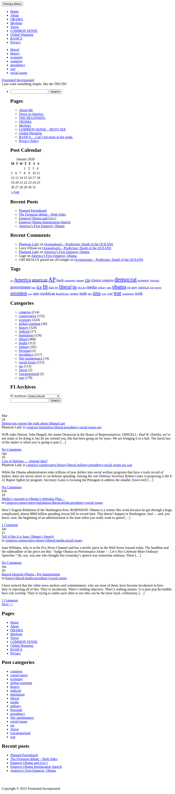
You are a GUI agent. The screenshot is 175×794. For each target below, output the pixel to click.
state (83, 293)
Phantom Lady (29, 244)
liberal (14, 49)
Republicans (62, 293)
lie (74, 287)
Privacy (15, 42)
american (40, 280)
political (143, 287)
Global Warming (21, 34)
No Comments (12, 449)
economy (16, 57)
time (97, 293)
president (18, 293)
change (80, 280)
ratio (36, 293)
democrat (126, 279)
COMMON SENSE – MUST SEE (42, 129)
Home (14, 11)
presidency (17, 65)
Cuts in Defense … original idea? (25, 461)
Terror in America (31, 114)
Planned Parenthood (32, 210)
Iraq (51, 287)
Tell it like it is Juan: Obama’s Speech (28, 536)
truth (104, 294)
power (158, 287)
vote (110, 293)
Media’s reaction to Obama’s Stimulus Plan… (33, 499)
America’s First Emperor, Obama (42, 226)
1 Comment (10, 525)
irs (56, 287)
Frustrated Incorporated (18, 80)
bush (59, 280)
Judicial (24, 331)
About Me (26, 110)
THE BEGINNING (32, 118)
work (139, 293)
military (102, 287)
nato (109, 287)
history (15, 53)
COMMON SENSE (24, 31)
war (12, 69)
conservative (27, 316)
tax (90, 293)
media (92, 287)
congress (16, 61)
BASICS (16, 38)
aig (11, 280)
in (45, 286)
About (14, 15)
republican (47, 293)
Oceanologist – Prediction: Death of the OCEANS (78, 244)
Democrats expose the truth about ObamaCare (33, 423)
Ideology (16, 23)
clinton (96, 280)
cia (87, 280)
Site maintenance (30, 358)
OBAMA (16, 19)
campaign (70, 280)
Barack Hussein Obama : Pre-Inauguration (31, 574)
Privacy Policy (29, 141)
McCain (82, 287)
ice (39, 287)
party (134, 287)
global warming (30, 324)
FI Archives (18, 396)
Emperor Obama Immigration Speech (44, 222)
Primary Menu (12, 4)
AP (52, 279)
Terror (14, 27)
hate (33, 287)
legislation (26, 335)
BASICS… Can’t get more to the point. (46, 137)
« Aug (15, 192)
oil (128, 287)
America (22, 279)
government (20, 287)
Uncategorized (29, 374)
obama (119, 287)
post (152, 287)
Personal (25, 351)
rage (30, 294)
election (154, 280)
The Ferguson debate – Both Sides (42, 214)
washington (128, 294)
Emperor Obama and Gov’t (37, 218)
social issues (18, 73)
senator (74, 293)
